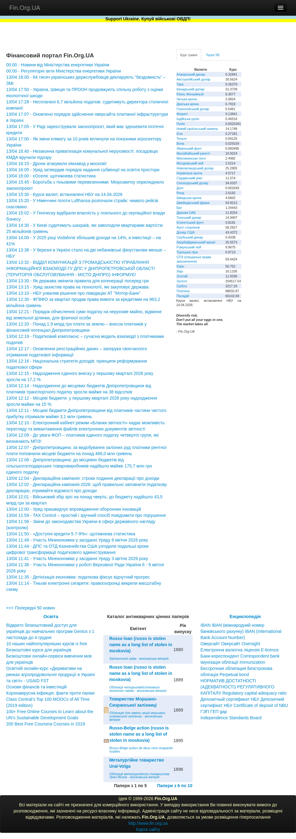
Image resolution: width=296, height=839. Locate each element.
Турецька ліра (187, 252)
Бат (179, 208)
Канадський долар (191, 89)
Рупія (181, 124)
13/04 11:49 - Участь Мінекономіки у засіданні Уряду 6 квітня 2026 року (77, 540)
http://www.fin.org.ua (148, 823)
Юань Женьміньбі (190, 94)
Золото (182, 281)
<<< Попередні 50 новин (30, 607)
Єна (179, 133)
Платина (183, 291)
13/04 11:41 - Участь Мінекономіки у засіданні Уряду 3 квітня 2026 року (77, 558)
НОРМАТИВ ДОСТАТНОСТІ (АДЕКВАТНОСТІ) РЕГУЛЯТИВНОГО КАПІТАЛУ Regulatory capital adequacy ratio (244, 687)
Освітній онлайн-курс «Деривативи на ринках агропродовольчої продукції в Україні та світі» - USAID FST (50, 674)
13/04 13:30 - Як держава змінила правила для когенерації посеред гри (77, 280)
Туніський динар (189, 217)
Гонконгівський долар (193, 109)
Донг (180, 188)
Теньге (182, 138)
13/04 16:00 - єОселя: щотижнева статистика (51, 175)
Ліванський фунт (189, 148)
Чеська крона (187, 99)
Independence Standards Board (231, 717)
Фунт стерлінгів (188, 227)
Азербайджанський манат (196, 242)
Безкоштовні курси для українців (38, 649)
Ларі (180, 271)
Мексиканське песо (191, 158)
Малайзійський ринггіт (193, 153)
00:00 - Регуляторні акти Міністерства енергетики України (63, 71)
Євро (180, 266)
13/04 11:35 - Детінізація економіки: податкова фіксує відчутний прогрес (78, 577)
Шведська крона (189, 198)
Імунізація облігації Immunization (233, 662)
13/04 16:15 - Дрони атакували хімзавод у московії (56, 163)
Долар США (186, 232)
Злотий (182, 276)
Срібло (182, 286)
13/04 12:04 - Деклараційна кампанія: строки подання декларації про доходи (82, 478)
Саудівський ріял (189, 178)
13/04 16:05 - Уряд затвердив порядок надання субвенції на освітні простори (83, 169)
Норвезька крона (189, 173)
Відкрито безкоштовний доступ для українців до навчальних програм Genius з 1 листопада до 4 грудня (50, 631)
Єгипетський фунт (190, 222)
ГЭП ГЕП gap (214, 711)
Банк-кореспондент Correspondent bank (240, 656)
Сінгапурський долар (192, 183)
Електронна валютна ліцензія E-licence (240, 649)
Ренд (180, 193)
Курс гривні (188, 55)
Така (180, 84)
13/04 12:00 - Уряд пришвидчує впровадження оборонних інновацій (73, 509)
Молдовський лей (190, 163)
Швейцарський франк (193, 203)
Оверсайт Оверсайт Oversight (230, 643)
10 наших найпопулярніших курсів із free (46, 643)
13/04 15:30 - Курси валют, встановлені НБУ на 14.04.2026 (64, 194)
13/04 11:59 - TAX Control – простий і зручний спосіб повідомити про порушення (86, 515)
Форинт (182, 114)
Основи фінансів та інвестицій (36, 686)
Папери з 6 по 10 (174, 785)
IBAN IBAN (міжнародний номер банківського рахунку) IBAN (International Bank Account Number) (241, 631)
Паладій (183, 296)
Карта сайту (148, 829)
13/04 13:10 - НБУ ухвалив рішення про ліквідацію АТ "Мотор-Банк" (73, 293)
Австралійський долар (194, 79)
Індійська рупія (188, 119)
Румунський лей (189, 247)
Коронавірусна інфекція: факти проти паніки (50, 693)
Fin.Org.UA (24, 7)
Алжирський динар (191, 74)
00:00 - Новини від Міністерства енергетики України (57, 64)
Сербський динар (190, 237)
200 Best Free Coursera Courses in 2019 (45, 723)
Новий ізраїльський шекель (197, 129)
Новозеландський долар (195, 168)
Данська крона (188, 104)
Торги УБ (212, 55)
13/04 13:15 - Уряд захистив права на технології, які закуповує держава (77, 287)
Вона (180, 143)
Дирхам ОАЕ (186, 212)
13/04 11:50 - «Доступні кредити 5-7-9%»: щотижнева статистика (70, 533)
